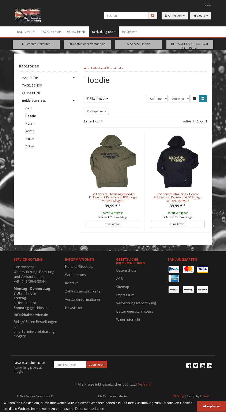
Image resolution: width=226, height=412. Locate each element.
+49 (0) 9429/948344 (30, 281)
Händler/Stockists (79, 266)
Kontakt (71, 283)
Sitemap (122, 286)
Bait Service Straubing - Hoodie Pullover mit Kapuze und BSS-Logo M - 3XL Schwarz (177, 197)
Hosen (29, 123)
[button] (195, 98)
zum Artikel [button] (112, 224)
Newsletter (74, 307)
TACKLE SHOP (51, 32)
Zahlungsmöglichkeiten (83, 291)
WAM (206, 396)
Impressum (125, 295)
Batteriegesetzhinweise (135, 311)
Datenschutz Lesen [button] (89, 409)
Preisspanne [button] (96, 111)
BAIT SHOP (26, 32)
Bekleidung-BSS (104, 32)
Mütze (29, 139)
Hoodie (30, 116)
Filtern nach (97, 98)
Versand (144, 384)
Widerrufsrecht (128, 319)
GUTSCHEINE (76, 32)
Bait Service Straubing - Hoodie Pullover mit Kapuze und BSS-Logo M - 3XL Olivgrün (113, 197)
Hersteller (129, 32)
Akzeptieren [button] (211, 406)
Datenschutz (126, 270)
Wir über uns (75, 274)
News (207, 5)
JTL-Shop (178, 396)
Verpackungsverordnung (136, 303)
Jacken (29, 131)
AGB (119, 278)
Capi (28, 108)
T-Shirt (29, 146)
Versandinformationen (83, 299)
